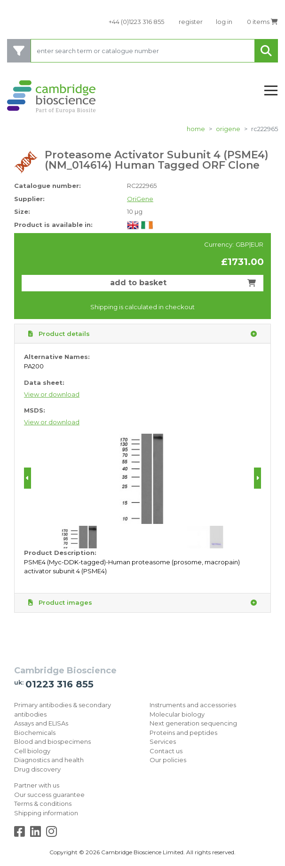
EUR (257, 244)
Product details (142, 334)
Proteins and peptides (183, 732)
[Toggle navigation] (271, 91)
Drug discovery (37, 769)
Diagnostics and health (49, 760)
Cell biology (32, 751)
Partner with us (36, 785)
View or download (51, 394)
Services (163, 741)
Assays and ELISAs (41, 723)
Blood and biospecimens (52, 741)
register (191, 21)
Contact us (166, 751)
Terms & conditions (42, 803)
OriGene (228, 129)
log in (224, 21)
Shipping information (46, 813)
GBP (242, 244)
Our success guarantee (49, 794)
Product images (142, 603)
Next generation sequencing (193, 723)
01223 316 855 (59, 684)
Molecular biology (177, 714)
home (196, 129)
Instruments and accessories (193, 705)
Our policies (168, 760)
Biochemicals (34, 732)
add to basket (183, 282)
